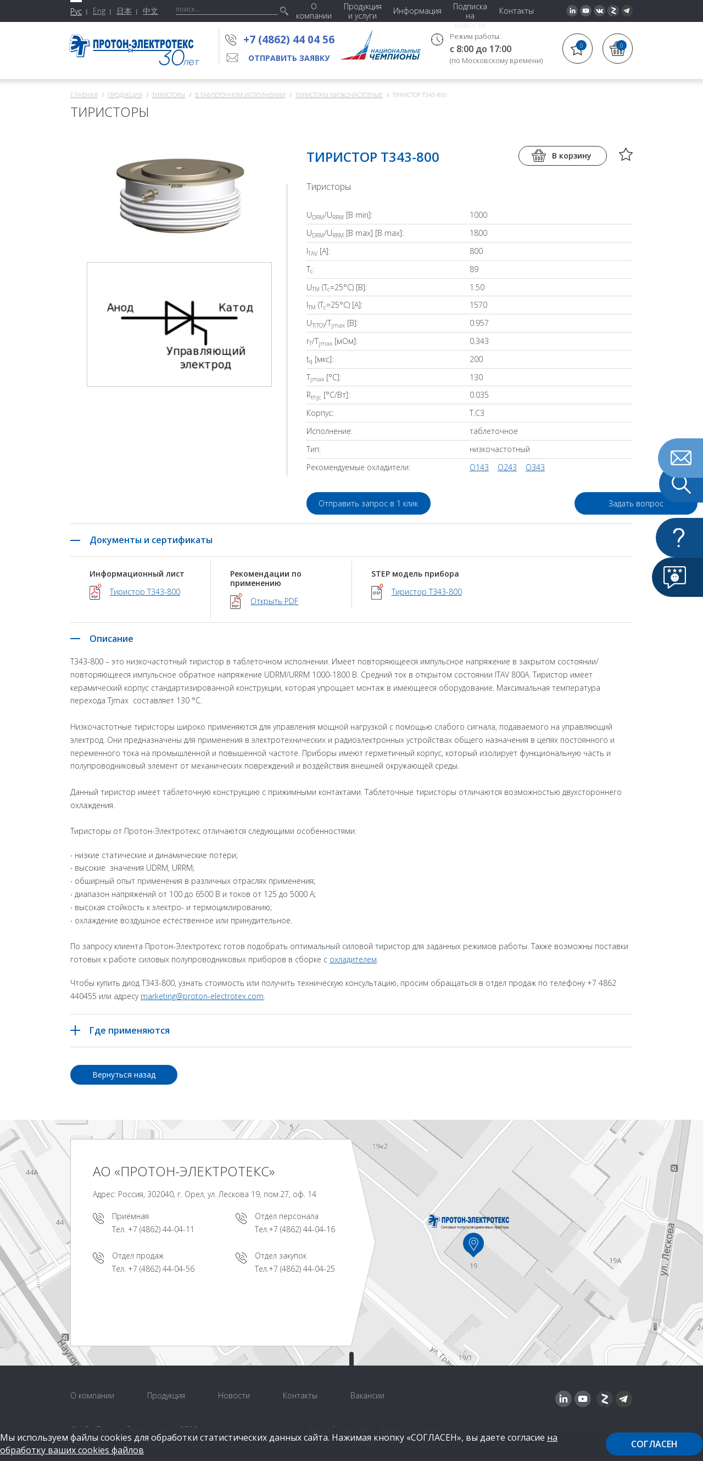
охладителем (353, 959)
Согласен (654, 1444)
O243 (507, 467)
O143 (479, 467)
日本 (124, 10)
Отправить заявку (289, 58)
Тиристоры (168, 95)
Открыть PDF (274, 601)
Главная (84, 95)
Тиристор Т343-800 (145, 591)
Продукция (125, 95)
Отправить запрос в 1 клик (369, 503)
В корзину (572, 155)
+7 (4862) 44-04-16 (302, 1229)
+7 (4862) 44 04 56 (288, 39)
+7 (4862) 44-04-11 (161, 1229)
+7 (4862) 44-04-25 (302, 1268)
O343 (535, 467)
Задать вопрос (570, 503)
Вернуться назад (123, 1074)
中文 (150, 10)
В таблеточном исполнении (240, 95)
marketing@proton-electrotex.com (202, 996)
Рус (76, 11)
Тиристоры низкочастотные (339, 95)
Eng (99, 10)
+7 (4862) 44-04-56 (161, 1268)
